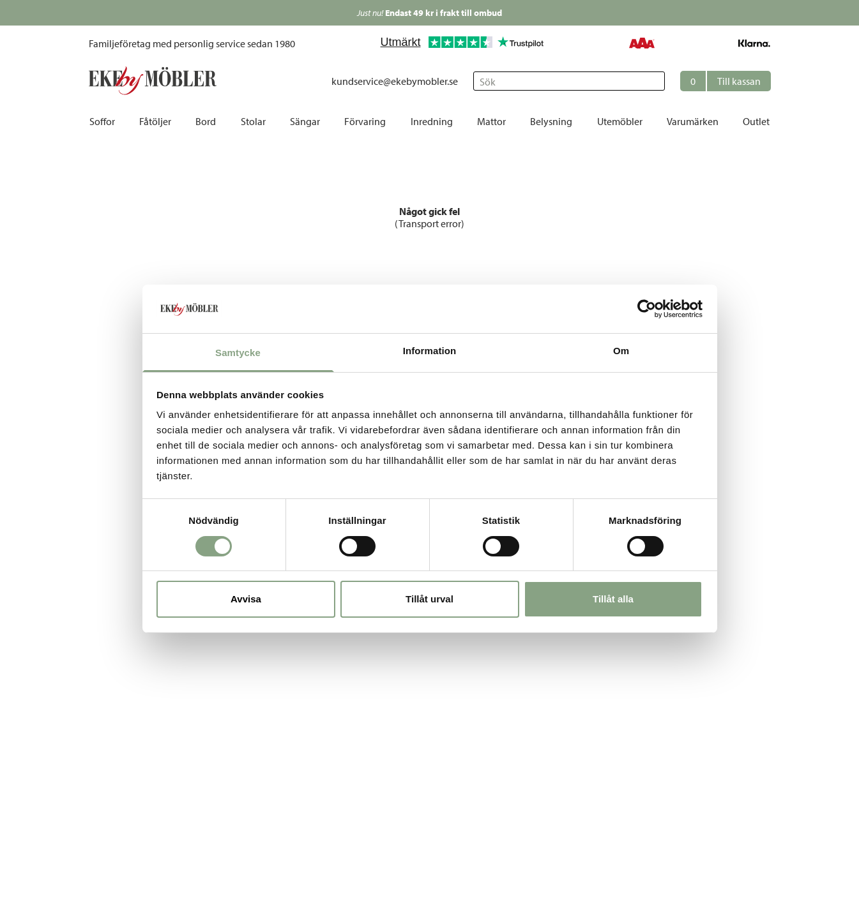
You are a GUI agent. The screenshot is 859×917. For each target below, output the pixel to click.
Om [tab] (621, 350)
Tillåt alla (613, 598)
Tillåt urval (429, 598)
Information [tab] (430, 350)
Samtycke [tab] (238, 352)
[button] (725, 81)
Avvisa (246, 598)
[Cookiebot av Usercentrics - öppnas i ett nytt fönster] (647, 308)
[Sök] (569, 81)
